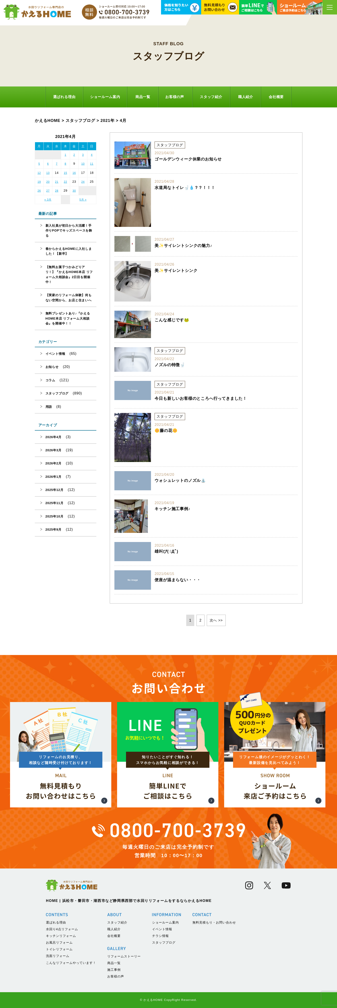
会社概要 (276, 97)
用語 (48, 407)
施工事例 (114, 969)
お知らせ (52, 367)
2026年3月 (53, 450)
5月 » (83, 199)
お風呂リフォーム (59, 942)
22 (65, 181)
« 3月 (48, 199)
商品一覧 (142, 97)
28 (56, 190)
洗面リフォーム (57, 956)
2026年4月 (53, 437)
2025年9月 (53, 529)
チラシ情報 (160, 936)
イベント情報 (55, 353)
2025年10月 (54, 516)
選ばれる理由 (64, 97)
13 (48, 173)
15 (65, 173)
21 (56, 181)
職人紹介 (245, 97)
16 (74, 173)
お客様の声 (174, 97)
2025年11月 (54, 503)
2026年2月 (53, 463)
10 (83, 163)
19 (39, 181)
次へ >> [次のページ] (216, 620)
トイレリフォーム (59, 949)
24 (83, 181)
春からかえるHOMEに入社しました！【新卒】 (68, 251)
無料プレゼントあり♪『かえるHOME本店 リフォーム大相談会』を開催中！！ (67, 318)
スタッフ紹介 (211, 97)
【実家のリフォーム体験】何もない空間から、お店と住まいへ (68, 297)
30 (74, 190)
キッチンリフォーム (61, 936)
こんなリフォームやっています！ (71, 963)
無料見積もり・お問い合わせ (214, 922)
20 (48, 181)
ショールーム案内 (105, 97)
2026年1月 (53, 476)
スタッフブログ (57, 393)
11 (91, 163)
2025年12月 (54, 490)
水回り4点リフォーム (62, 929)
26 (39, 190)
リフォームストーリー (124, 956)
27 (48, 190)
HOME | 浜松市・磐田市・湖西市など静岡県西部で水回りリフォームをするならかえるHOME (129, 901)
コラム (50, 380)
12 (39, 173)
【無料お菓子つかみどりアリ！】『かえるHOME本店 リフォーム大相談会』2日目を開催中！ (69, 274)
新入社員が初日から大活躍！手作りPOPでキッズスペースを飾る (68, 230)
